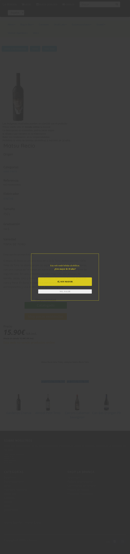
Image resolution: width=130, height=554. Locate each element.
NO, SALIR (65, 291)
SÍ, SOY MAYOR (65, 281)
